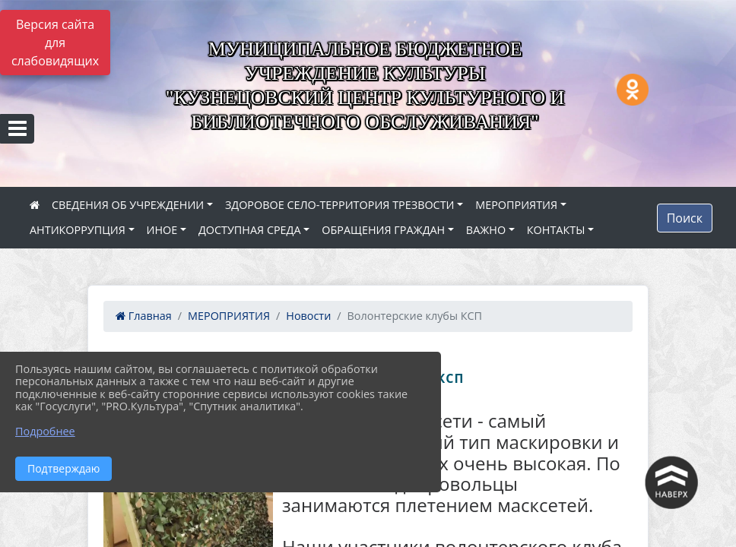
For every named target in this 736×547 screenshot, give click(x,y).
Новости (308, 315)
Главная (144, 315)
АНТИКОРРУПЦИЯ (77, 230)
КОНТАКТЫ (556, 230)
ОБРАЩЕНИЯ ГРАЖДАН (383, 230)
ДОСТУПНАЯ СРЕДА (249, 230)
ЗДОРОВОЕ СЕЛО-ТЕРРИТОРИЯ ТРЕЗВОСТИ (340, 205)
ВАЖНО (486, 230)
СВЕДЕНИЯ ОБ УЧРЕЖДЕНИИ (128, 205)
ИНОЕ (162, 230)
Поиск (685, 218)
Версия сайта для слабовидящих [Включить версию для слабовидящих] (55, 42)
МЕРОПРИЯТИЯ (516, 205)
